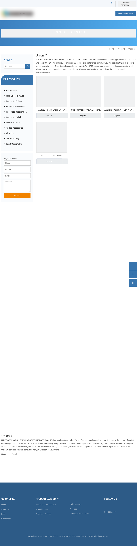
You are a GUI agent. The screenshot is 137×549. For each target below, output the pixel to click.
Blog (3, 514)
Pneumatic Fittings (14, 101)
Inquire (44, 115)
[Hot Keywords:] (111, 2)
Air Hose (73, 509)
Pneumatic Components (46, 505)
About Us (5, 509)
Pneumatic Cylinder (14, 117)
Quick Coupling (12, 139)
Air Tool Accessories (14, 128)
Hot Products (11, 90)
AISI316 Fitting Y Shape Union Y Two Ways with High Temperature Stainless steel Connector (52, 110)
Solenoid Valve (42, 509)
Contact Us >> (110, 512)
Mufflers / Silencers (14, 122)
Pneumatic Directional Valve (17, 112)
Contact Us (6, 519)
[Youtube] (120, 505)
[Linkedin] (115, 505)
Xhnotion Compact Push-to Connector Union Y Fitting (52, 155)
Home (3, 505)
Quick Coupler (76, 504)
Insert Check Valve (14, 144)
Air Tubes (10, 133)
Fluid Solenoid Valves (15, 96)
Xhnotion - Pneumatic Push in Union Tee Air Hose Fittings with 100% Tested (119, 110)
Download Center (125, 14)
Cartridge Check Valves (79, 514)
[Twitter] (106, 505)
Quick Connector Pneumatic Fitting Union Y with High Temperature (85, 110)
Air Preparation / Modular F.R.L (18, 106)
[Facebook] (110, 505)
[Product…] (14, 66)
